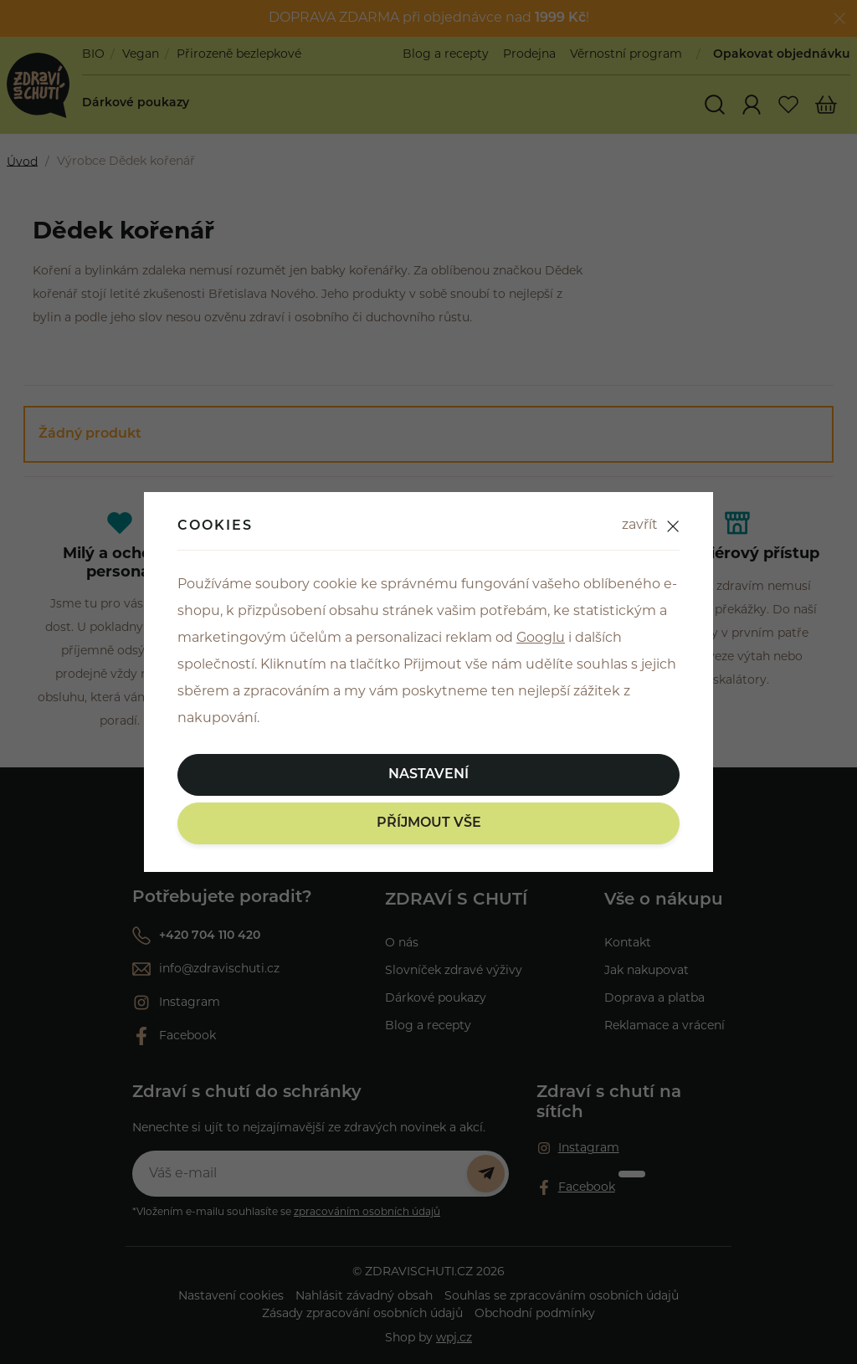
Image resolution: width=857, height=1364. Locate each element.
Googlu (540, 638)
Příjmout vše (429, 823)
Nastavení (428, 775)
